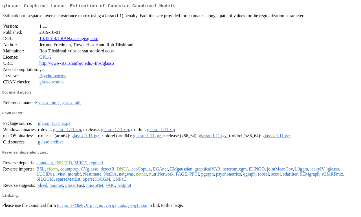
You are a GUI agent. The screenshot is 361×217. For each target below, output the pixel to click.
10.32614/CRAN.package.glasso (68, 39)
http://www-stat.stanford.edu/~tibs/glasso (76, 64)
